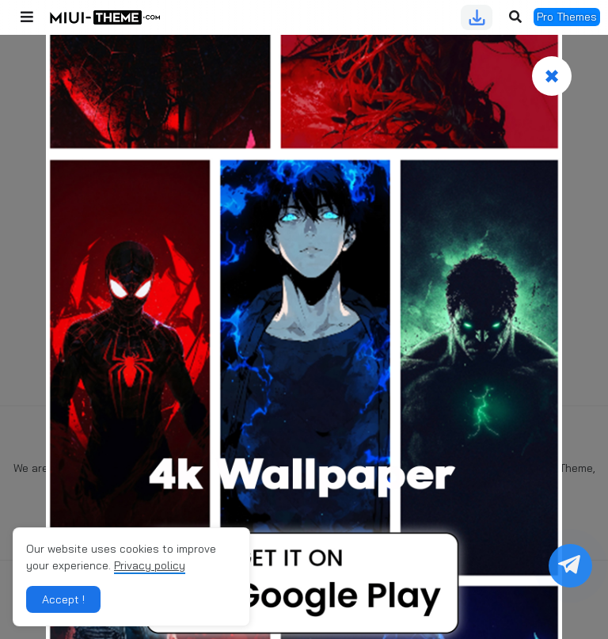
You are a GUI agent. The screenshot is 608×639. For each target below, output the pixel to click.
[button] (27, 17)
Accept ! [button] (63, 599)
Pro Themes (567, 17)
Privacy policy (149, 565)
